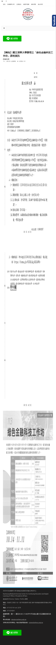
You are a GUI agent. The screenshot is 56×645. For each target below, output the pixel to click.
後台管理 (40, 4)
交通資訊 (18, 4)
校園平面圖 (26, 4)
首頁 (4, 4)
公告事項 (13, 61)
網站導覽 (33, 4)
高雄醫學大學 (10, 4)
